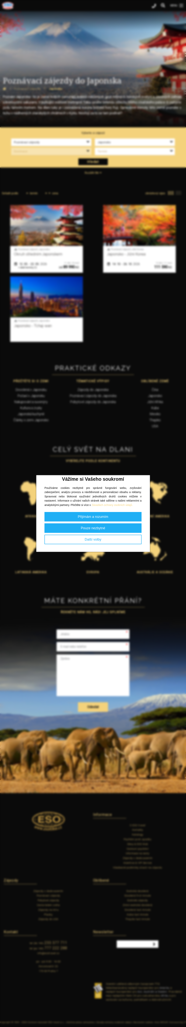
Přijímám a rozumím (93, 517)
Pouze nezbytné (93, 528)
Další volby (93, 539)
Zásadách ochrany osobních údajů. (112, 504)
